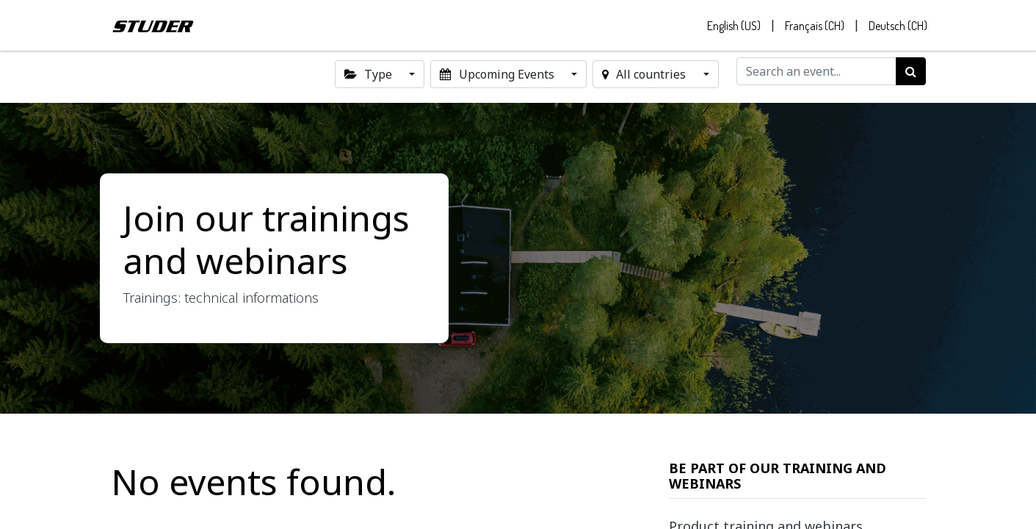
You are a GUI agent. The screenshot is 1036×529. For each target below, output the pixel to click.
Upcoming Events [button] (498, 76)
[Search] (911, 73)
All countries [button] (645, 76)
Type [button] (369, 76)
